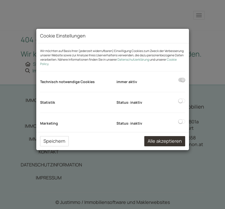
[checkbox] (181, 80)
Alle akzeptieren (165, 141)
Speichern (54, 141)
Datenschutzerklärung (133, 59)
